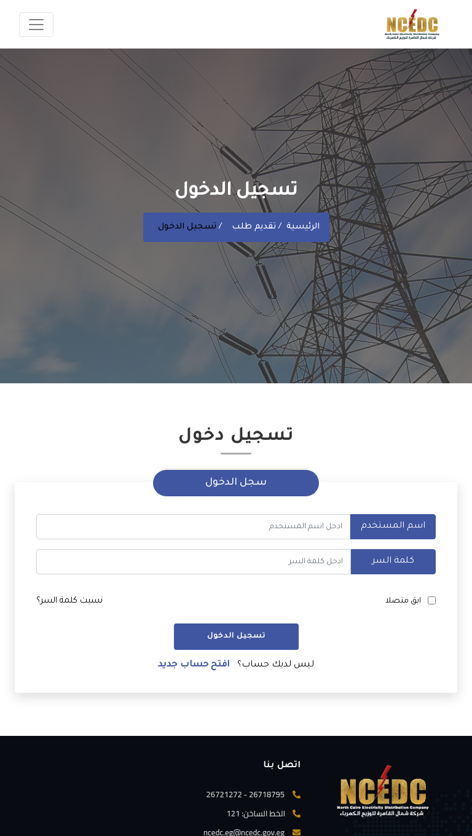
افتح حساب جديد (194, 665)
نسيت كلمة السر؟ (69, 601)
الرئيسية (303, 227)
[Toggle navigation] (36, 24)
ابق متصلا (403, 601)
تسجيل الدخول (236, 637)
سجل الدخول (236, 482)
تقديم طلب (255, 227)
